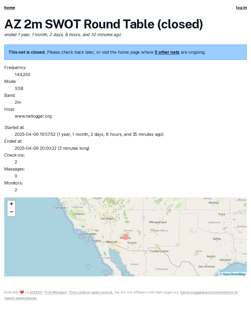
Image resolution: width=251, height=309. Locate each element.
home (9, 7)
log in (241, 7)
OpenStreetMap (234, 274)
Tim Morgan (55, 292)
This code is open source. (91, 292)
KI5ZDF (36, 292)
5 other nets (167, 52)
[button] (11, 204)
